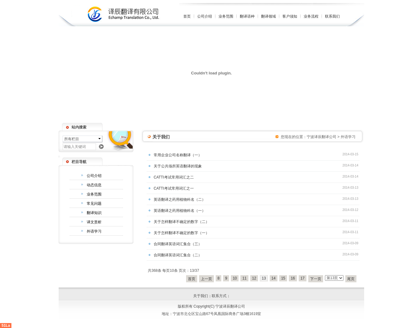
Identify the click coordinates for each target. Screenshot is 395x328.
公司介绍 (204, 16)
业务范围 (225, 16)
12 (254, 278)
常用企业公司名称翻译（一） (178, 155)
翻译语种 (247, 16)
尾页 (351, 279)
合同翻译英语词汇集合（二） (178, 255)
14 (274, 278)
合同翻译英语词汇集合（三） (178, 244)
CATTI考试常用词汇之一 (174, 188)
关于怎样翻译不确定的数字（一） (181, 233)
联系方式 (219, 296)
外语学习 (94, 231)
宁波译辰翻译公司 (321, 137)
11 (244, 278)
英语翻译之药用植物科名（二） (180, 199)
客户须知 (289, 16)
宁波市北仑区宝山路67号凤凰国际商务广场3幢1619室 (217, 314)
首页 (187, 16)
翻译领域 (268, 16)
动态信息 (94, 185)
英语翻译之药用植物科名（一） (180, 210)
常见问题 (94, 203)
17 (303, 278)
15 (283, 278)
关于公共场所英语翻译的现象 (178, 166)
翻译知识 (94, 213)
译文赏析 (94, 222)
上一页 (206, 279)
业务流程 (311, 16)
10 (235, 278)
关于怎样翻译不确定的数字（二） (181, 222)
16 (293, 278)
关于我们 (200, 296)
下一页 (315, 279)
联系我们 (332, 16)
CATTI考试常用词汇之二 (174, 177)
